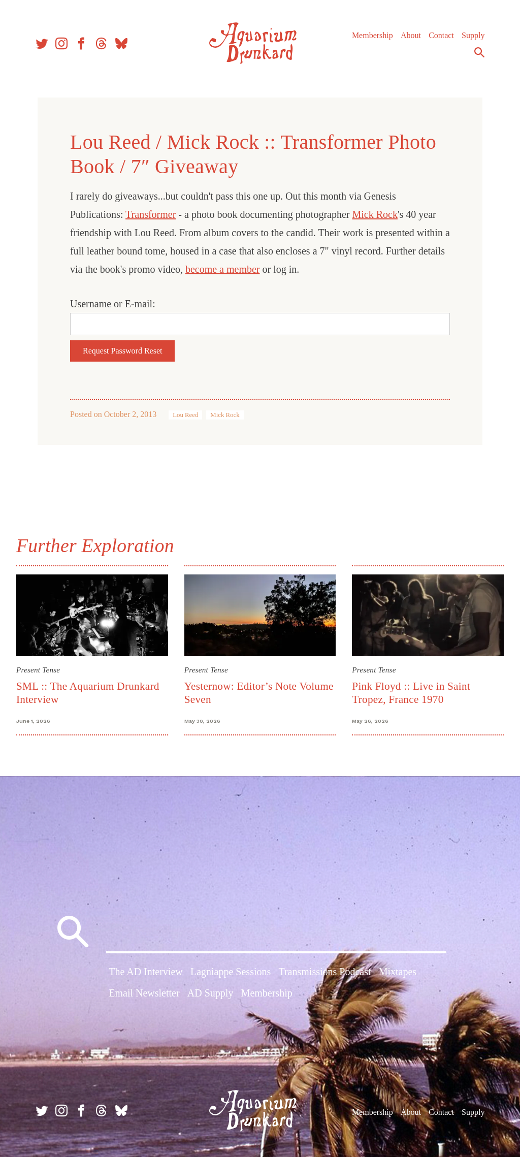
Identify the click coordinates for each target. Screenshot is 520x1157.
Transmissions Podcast (324, 971)
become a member (222, 269)
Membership (372, 35)
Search (479, 52)
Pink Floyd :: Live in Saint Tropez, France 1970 (411, 692)
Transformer (150, 214)
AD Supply (210, 993)
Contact (441, 35)
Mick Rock (375, 214)
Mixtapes (397, 971)
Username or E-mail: (112, 303)
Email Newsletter (144, 993)
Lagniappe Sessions (230, 971)
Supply (473, 35)
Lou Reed (185, 415)
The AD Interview (146, 971)
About (411, 35)
